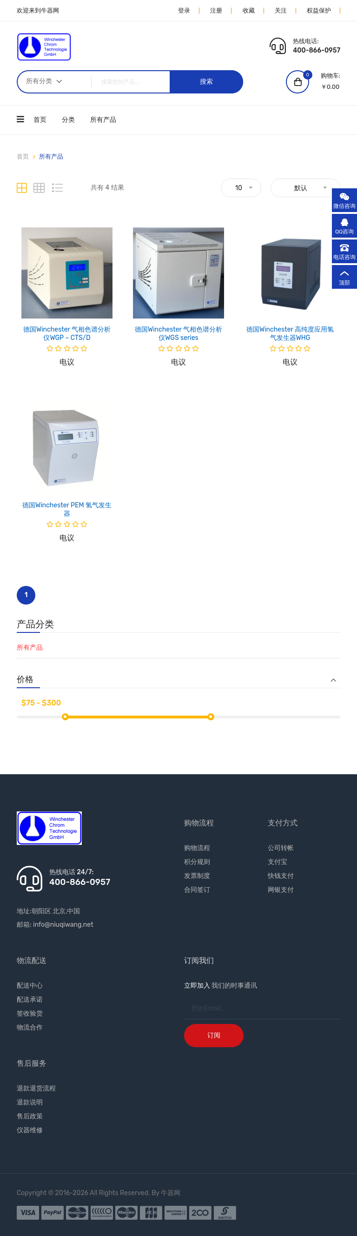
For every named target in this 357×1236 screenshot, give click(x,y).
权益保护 (319, 10)
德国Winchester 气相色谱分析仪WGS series (178, 334)
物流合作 (30, 1027)
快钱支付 (281, 876)
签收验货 (30, 1013)
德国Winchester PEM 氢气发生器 (67, 509)
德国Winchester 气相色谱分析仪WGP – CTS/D (67, 334)
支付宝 (277, 862)
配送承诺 (30, 999)
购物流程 (197, 848)
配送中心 (30, 986)
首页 (39, 120)
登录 (184, 10)
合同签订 (197, 890)
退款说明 (30, 1102)
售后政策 (30, 1116)
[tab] (21, 188)
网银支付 (281, 890)
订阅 (213, 1035)
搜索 (206, 82)
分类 (68, 120)
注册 (216, 10)
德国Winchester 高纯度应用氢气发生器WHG (290, 334)
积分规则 (197, 862)
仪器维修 (30, 1130)
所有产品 (103, 120)
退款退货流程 (36, 1088)
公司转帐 (281, 848)
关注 (281, 10)
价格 (25, 679)
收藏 (249, 10)
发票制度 (197, 876)
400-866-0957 (316, 50)
